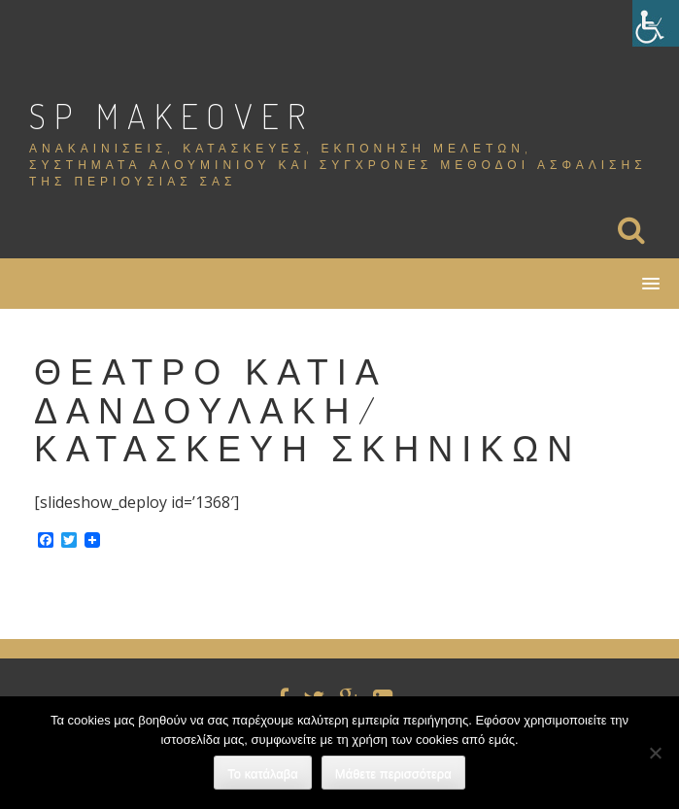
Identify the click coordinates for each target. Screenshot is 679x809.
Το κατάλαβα (262, 773)
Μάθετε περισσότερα (393, 773)
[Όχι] (654, 752)
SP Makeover (171, 115)
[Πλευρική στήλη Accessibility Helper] (655, 23)
